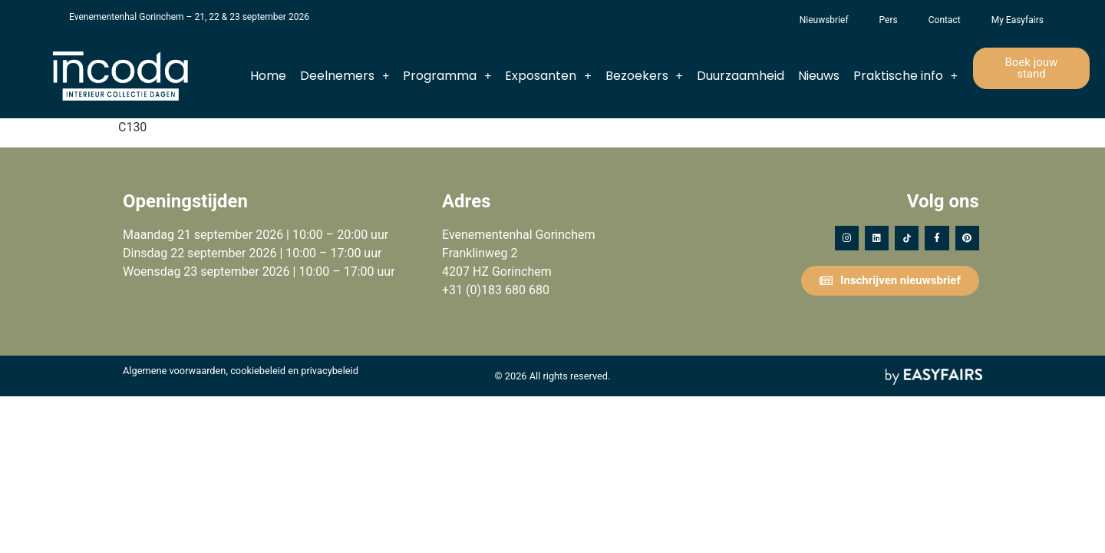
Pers (888, 20)
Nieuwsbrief (824, 20)
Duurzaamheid (740, 75)
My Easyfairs (1017, 20)
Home (268, 75)
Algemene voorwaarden (174, 370)
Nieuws (818, 75)
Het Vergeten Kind (769, 20)
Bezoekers (644, 76)
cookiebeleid (257, 370)
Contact (945, 20)
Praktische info (905, 76)
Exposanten (548, 76)
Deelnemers (344, 76)
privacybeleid (329, 370)
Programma (447, 76)
